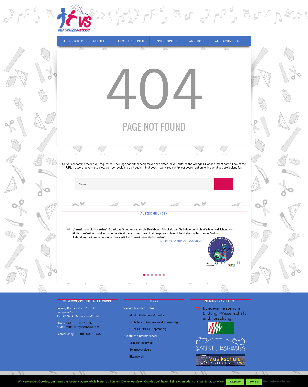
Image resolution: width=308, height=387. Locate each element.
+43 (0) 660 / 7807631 (80, 323)
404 (154, 89)
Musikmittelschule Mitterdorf (147, 315)
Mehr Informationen (276, 381)
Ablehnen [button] (254, 381)
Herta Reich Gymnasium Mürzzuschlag (153, 322)
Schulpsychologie (140, 349)
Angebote (198, 41)
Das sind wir (74, 41)
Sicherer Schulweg (141, 343)
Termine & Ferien (130, 41)
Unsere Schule (168, 41)
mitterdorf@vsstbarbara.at (82, 327)
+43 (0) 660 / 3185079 (89, 334)
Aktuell (99, 41)
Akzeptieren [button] (235, 381)
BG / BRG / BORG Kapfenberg (148, 329)
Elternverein (137, 356)
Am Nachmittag (228, 41)
